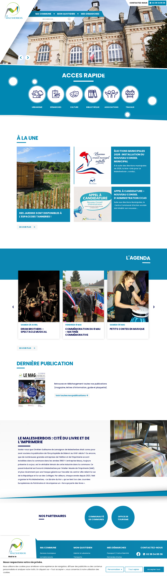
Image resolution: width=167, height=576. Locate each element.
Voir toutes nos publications (71, 395)
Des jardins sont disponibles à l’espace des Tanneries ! (40, 214)
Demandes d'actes (114, 557)
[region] (83, 567)
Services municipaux (48, 553)
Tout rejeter (133, 569)
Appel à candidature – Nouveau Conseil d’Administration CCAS (130, 194)
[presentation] (13, 306)
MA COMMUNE (43, 13)
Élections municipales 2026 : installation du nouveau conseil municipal (129, 156)
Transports (78, 557)
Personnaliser (114, 569)
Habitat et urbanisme (82, 553)
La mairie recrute (46, 557)
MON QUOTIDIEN (66, 13)
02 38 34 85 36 (158, 3)
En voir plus (27, 227)
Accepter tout (153, 569)
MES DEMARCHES (90, 13)
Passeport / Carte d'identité (118, 553)
